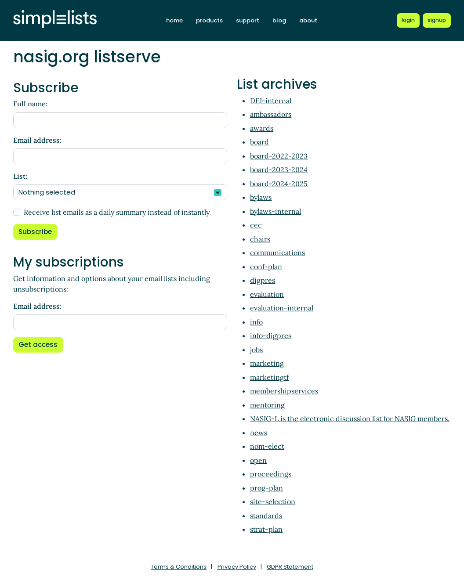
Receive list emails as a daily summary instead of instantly (117, 212)
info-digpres (270, 335)
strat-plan (266, 529)
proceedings (270, 473)
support (247, 20)
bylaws (261, 197)
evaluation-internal (281, 307)
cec (256, 224)
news (258, 432)
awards (261, 128)
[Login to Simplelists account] (408, 20)
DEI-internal (270, 100)
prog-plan (266, 487)
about (308, 20)
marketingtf (269, 377)
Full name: (30, 103)
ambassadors (270, 114)
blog (279, 20)
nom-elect (267, 446)
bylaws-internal (275, 211)
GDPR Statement (290, 567)
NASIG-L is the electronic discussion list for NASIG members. (350, 418)
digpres (262, 280)
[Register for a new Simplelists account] (437, 20)
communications (277, 252)
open (258, 460)
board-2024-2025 (279, 183)
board (259, 141)
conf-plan (266, 266)
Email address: (37, 140)
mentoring (267, 404)
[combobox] (120, 192)
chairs (260, 238)
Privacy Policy (237, 567)
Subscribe (35, 231)
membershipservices (284, 390)
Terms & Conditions (179, 567)
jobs (256, 349)
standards (266, 515)
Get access (38, 344)
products (209, 20)
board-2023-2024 (279, 169)
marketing (267, 363)
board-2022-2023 (279, 156)
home (174, 20)
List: (20, 176)
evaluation (267, 294)
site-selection (272, 501)
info (256, 321)
